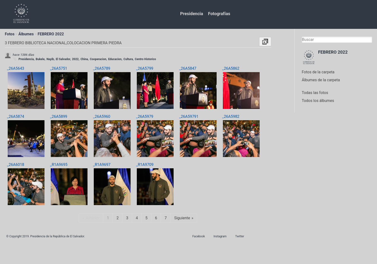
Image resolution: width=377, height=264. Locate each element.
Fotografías (219, 13)
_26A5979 (144, 116)
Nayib (50, 59)
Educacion (115, 59)
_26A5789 (101, 68)
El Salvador (63, 59)
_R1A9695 (58, 164)
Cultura (128, 59)
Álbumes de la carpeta (321, 80)
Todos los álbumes (318, 100)
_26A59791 (189, 116)
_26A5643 (15, 68)
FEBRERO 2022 (51, 34)
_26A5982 (230, 116)
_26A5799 (144, 68)
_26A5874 (15, 116)
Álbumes (26, 34)
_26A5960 (101, 116)
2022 (75, 59)
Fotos (9, 34)
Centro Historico (145, 59)
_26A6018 (15, 164)
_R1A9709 (144, 164)
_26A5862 (230, 68)
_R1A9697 (101, 164)
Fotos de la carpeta (318, 72)
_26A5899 (58, 116)
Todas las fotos (315, 92)
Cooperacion (98, 59)
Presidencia (191, 13)
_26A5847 (187, 68)
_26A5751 (58, 68)
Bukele (40, 59)
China (84, 59)
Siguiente (182, 218)
